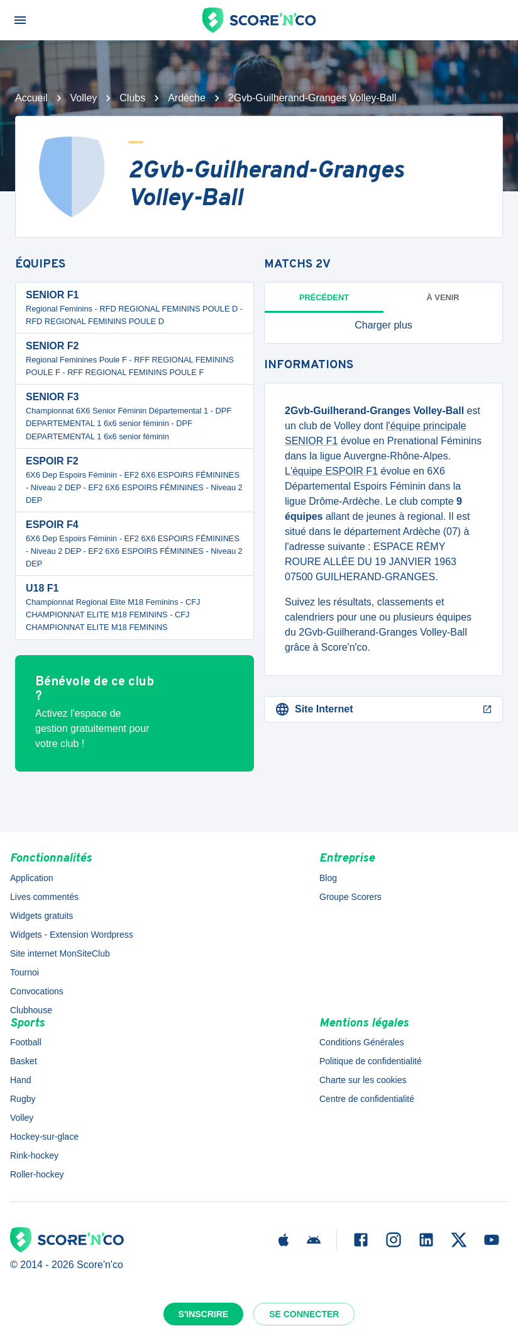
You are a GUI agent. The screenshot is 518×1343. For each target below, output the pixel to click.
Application (31, 878)
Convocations (36, 991)
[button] (383, 325)
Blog (328, 878)
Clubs (132, 98)
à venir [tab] (443, 297)
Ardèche (187, 98)
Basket (23, 1061)
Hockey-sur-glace (44, 1137)
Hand (20, 1080)
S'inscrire (204, 1314)
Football (25, 1042)
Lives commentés (44, 897)
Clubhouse (31, 1010)
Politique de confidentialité (370, 1061)
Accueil (31, 98)
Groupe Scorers (350, 897)
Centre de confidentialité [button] (366, 1099)
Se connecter (304, 1314)
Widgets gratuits (41, 916)
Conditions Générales (361, 1042)
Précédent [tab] (324, 297)
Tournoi (24, 972)
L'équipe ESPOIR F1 (331, 471)
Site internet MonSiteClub (60, 953)
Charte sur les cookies (363, 1080)
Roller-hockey (37, 1174)
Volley (83, 98)
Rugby (22, 1099)
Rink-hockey (34, 1155)
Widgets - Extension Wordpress (71, 935)
